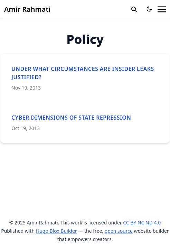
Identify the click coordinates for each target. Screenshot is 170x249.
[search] (134, 9)
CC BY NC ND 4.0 (142, 222)
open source (119, 231)
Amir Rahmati (27, 9)
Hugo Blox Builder (56, 231)
